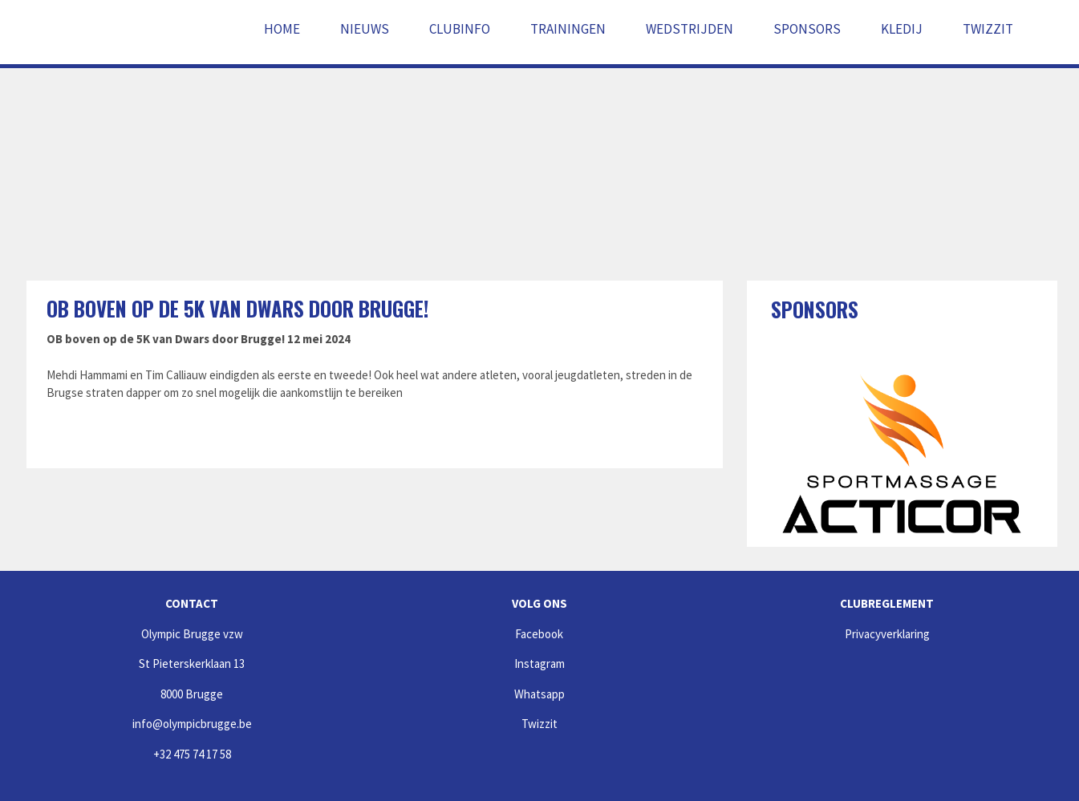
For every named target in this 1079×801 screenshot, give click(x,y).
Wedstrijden (689, 29)
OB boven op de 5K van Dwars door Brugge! (237, 308)
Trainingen (568, 29)
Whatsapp (539, 694)
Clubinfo (459, 29)
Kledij (902, 29)
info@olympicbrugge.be (192, 723)
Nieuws (364, 29)
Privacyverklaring (887, 633)
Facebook (539, 633)
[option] (902, 454)
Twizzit (988, 29)
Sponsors (807, 29)
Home (282, 29)
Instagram (539, 663)
